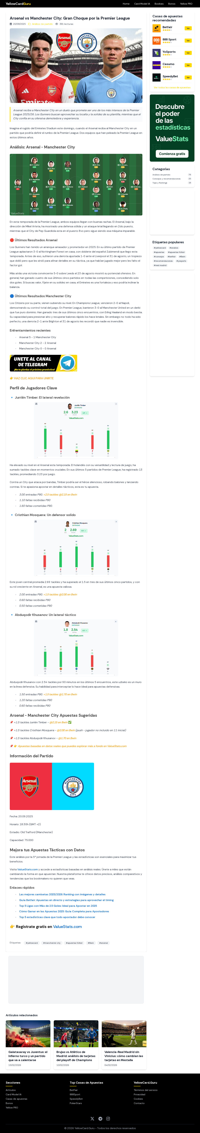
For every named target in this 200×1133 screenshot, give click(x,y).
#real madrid (160, 265)
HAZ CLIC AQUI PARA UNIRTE (34, 378)
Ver (188, 28)
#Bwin (91, 943)
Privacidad (139, 1094)
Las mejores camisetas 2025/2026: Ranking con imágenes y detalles (62, 894)
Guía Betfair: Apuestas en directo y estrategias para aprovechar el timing (66, 900)
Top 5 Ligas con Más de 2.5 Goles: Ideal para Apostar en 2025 (58, 906)
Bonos (171, 3)
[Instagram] (108, 1118)
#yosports (181, 261)
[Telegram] (100, 1118)
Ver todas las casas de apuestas (172, 87)
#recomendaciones (163, 261)
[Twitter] (92, 1118)
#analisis (174, 247)
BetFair (74, 1090)
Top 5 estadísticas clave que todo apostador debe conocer (57, 917)
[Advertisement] (76, 979)
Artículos (11, 1090)
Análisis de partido (40, 23)
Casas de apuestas (16, 1098)
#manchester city (51, 943)
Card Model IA (142, 3)
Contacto (139, 1103)
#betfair (172, 256)
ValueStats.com (27, 869)
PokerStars (76, 1103)
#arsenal (103, 943)
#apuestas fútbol (74, 943)
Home (126, 3)
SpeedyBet (76, 1098)
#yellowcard (32, 943)
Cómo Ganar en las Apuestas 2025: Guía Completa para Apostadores (64, 911)
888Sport (75, 1094)
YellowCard (18, 4)
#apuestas (159, 252)
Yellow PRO (186, 3)
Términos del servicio (146, 1090)
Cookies (138, 1098)
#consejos (159, 256)
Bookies (159, 3)
